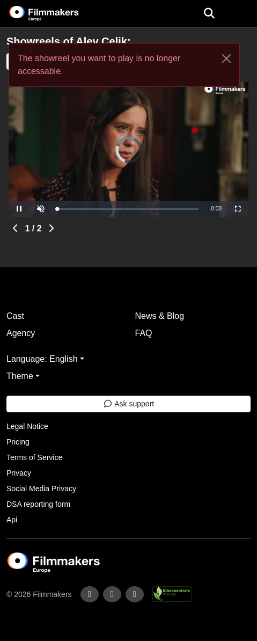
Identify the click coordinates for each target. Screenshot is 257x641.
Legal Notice (27, 426)
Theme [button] (19, 376)
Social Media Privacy (41, 488)
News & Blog (160, 315)
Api (11, 519)
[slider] (128, 209)
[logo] (57, 13)
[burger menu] (240, 13)
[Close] (226, 58)
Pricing (18, 442)
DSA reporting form (38, 504)
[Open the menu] (209, 13)
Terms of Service (34, 457)
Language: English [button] (42, 358)
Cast (15, 315)
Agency (20, 333)
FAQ (143, 333)
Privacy (18, 473)
